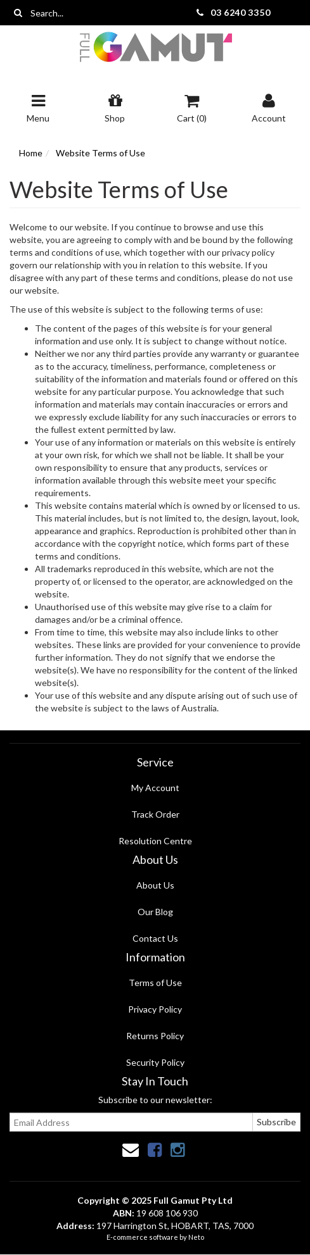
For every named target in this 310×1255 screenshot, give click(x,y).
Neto (196, 1237)
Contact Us (155, 938)
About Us (155, 885)
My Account (155, 787)
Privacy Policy (155, 1009)
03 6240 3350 (240, 12)
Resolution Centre (155, 840)
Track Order (155, 814)
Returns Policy (155, 1035)
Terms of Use (155, 982)
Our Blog (155, 911)
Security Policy (155, 1062)
